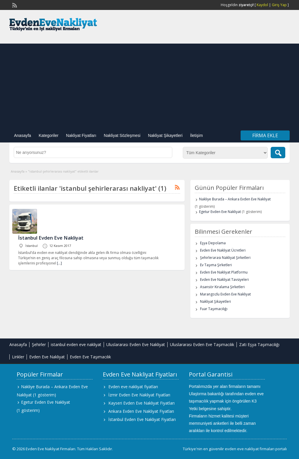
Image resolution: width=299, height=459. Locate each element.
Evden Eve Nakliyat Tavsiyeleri (224, 279)
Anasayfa (22, 135)
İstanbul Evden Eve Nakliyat (51, 237)
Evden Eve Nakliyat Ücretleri (223, 250)
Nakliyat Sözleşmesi (122, 135)
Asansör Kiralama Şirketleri (222, 286)
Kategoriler (48, 135)
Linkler (18, 357)
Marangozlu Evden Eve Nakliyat (225, 294)
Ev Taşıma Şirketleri (216, 264)
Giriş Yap (279, 4)
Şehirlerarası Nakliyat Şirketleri (225, 257)
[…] (59, 263)
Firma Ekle (265, 135)
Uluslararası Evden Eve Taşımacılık (202, 344)
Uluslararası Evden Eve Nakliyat (135, 344)
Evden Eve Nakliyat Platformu (224, 272)
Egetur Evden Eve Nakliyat (220, 211)
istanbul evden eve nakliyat (76, 344)
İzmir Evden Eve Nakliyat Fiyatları (139, 395)
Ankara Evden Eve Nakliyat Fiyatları (141, 411)
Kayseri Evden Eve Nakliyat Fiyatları (141, 403)
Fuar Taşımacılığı (213, 308)
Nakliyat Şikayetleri (165, 135)
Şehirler (39, 344)
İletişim (196, 135)
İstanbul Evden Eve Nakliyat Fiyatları (142, 419)
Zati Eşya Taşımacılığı (259, 344)
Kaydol (262, 4)
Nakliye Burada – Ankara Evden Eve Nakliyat (235, 199)
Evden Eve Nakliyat (47, 357)
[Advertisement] (149, 85)
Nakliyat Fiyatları (81, 135)
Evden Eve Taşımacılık (90, 357)
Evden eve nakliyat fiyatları (133, 386)
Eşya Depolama (213, 242)
